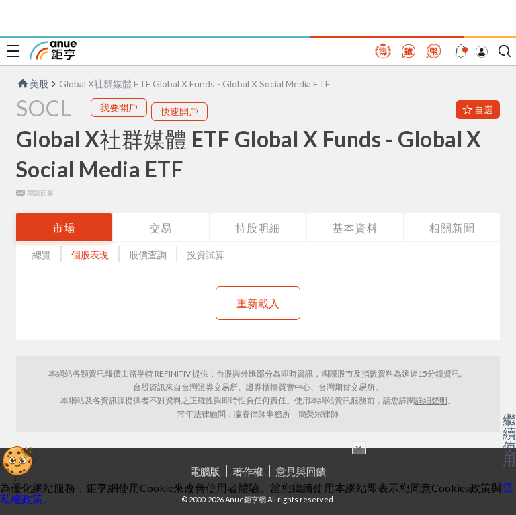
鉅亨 (53, 50)
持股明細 (258, 227)
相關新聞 (452, 227)
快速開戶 (179, 111)
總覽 (41, 254)
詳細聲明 (431, 400)
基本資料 (355, 227)
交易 (161, 227)
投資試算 (205, 254)
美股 (32, 83)
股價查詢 (148, 254)
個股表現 (90, 254)
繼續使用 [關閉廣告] (509, 439)
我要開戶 (119, 107)
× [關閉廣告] (359, 447)
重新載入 (258, 302)
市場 (63, 227)
